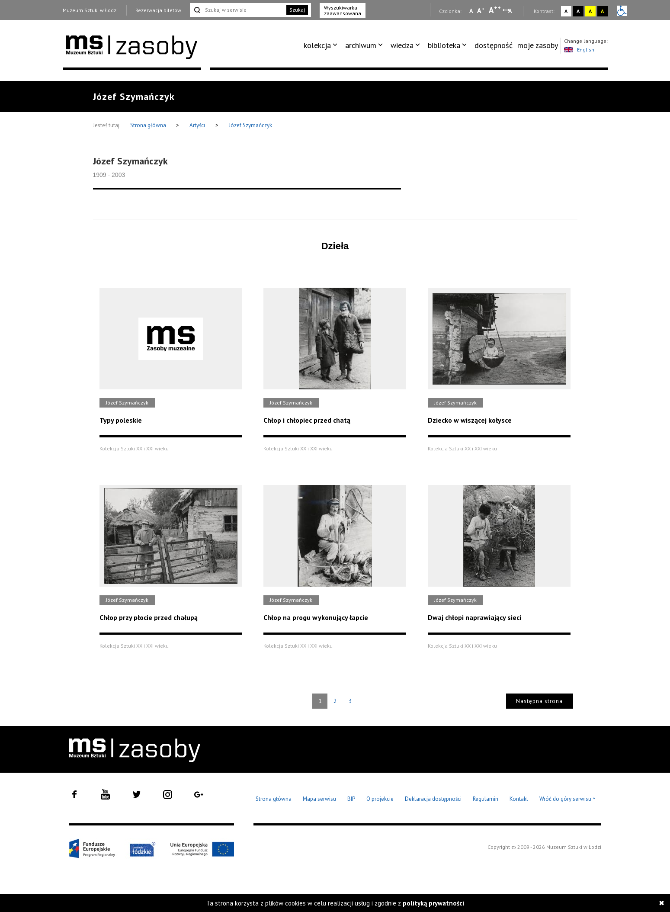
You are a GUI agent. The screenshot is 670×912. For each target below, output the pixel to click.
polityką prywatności (433, 903)
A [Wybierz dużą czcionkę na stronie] (495, 10)
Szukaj (297, 9)
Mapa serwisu (319, 799)
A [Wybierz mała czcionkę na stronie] (471, 11)
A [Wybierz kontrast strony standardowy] (565, 11)
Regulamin (485, 799)
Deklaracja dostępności (433, 799)
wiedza (402, 45)
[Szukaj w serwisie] (237, 10)
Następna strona (539, 701)
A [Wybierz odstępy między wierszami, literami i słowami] (510, 11)
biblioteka (444, 45)
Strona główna (148, 125)
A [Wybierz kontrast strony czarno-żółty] (602, 11)
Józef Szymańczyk (250, 125)
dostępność (493, 45)
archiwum (360, 45)
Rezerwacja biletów (158, 10)
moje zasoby (537, 45)
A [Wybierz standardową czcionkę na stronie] (480, 10)
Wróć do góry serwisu (567, 799)
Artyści (197, 125)
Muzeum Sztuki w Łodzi (90, 10)
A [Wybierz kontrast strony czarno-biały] (578, 11)
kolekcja (317, 45)
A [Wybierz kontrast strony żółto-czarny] (590, 11)
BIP (351, 799)
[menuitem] (322, 45)
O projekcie (380, 799)
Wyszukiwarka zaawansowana (342, 10)
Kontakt (519, 799)
